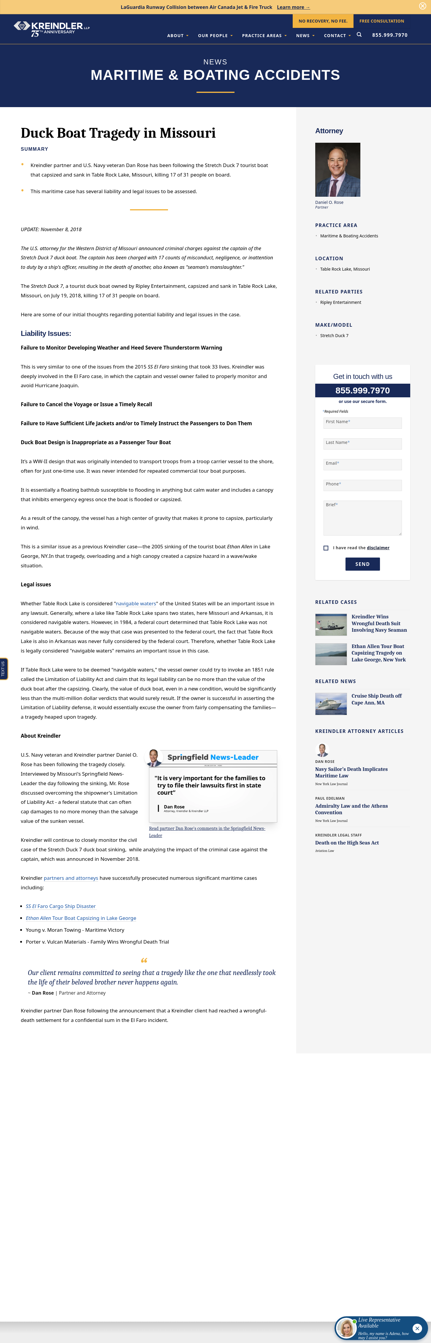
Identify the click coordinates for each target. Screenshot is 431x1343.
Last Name (338, 442)
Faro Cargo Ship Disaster (61, 906)
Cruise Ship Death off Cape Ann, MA (377, 699)
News (305, 35)
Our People (215, 35)
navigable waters (136, 603)
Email (332, 463)
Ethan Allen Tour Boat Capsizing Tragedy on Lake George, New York (379, 653)
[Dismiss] (423, 6)
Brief (332, 505)
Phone (333, 484)
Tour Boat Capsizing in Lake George (81, 918)
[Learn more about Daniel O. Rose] (323, 750)
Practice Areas (264, 35)
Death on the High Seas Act (347, 843)
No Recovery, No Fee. (323, 21)
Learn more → (293, 7)
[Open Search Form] (359, 35)
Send (363, 564)
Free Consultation (381, 21)
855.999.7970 (390, 35)
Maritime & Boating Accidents (349, 236)
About (177, 35)
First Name (338, 422)
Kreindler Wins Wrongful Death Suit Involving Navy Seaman (379, 623)
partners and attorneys (71, 877)
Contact (337, 35)
